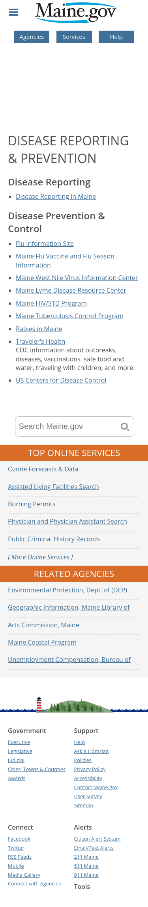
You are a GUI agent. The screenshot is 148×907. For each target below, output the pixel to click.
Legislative (20, 751)
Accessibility (88, 778)
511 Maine (86, 865)
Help (116, 36)
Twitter (16, 847)
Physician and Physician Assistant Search (67, 521)
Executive (19, 742)
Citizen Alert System (97, 838)
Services (74, 36)
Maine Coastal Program (42, 642)
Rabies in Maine (39, 328)
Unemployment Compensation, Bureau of (69, 659)
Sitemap (84, 805)
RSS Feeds (20, 856)
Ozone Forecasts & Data (43, 469)
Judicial (16, 760)
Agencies (31, 36)
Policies (83, 760)
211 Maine (86, 856)
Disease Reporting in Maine (56, 196)
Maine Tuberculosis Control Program (70, 315)
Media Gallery (24, 874)
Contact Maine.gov (96, 787)
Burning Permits (32, 504)
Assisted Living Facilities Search (53, 486)
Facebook (19, 838)
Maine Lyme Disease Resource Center (71, 290)
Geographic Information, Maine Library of (68, 607)
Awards (16, 778)
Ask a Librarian (91, 751)
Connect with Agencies (34, 883)
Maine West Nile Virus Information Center (77, 277)
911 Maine (86, 874)
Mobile (16, 865)
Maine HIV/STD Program (51, 303)
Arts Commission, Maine (43, 625)
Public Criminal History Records (54, 539)
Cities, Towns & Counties (37, 769)
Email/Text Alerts (94, 847)
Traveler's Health (40, 341)
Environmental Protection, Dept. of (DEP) (67, 590)
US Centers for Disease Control (61, 380)
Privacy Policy (90, 769)
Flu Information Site (45, 243)
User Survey (88, 796)
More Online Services (40, 557)
